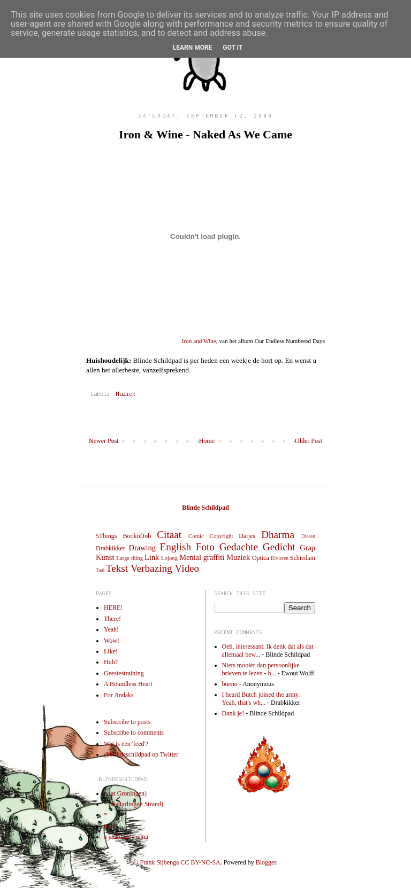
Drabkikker (110, 548)
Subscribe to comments (134, 732)
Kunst (105, 557)
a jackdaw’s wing (126, 836)
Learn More (192, 47)
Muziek (125, 394)
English (175, 546)
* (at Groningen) (125, 793)
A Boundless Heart (128, 684)
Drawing (142, 547)
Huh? (111, 662)
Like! (111, 651)
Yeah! (111, 629)
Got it (232, 47)
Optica (260, 558)
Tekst (117, 568)
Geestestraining (124, 673)
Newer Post (104, 441)
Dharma (277, 534)
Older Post (308, 441)
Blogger (266, 862)
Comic (196, 536)
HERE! (113, 607)
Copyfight (221, 536)
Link (151, 557)
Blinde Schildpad (205, 507)
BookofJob (137, 536)
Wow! (111, 640)
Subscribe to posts (127, 722)
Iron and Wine (199, 341)
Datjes (247, 536)
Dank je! (233, 713)
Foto (205, 546)
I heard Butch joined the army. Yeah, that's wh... (261, 698)
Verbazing (151, 568)
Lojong (169, 558)
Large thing (129, 558)
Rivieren (279, 558)
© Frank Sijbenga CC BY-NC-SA (176, 862)
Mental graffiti (201, 557)
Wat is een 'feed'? (126, 743)
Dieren (308, 536)
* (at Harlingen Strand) (133, 804)
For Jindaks (119, 695)
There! (112, 618)
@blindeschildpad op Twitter (141, 754)
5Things (106, 536)
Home (207, 441)
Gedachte (238, 546)
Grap (307, 547)
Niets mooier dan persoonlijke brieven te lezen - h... (261, 668)
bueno (230, 684)
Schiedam (302, 558)
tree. (109, 826)
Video (186, 568)
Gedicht (279, 546)
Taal (100, 570)
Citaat (169, 534)
